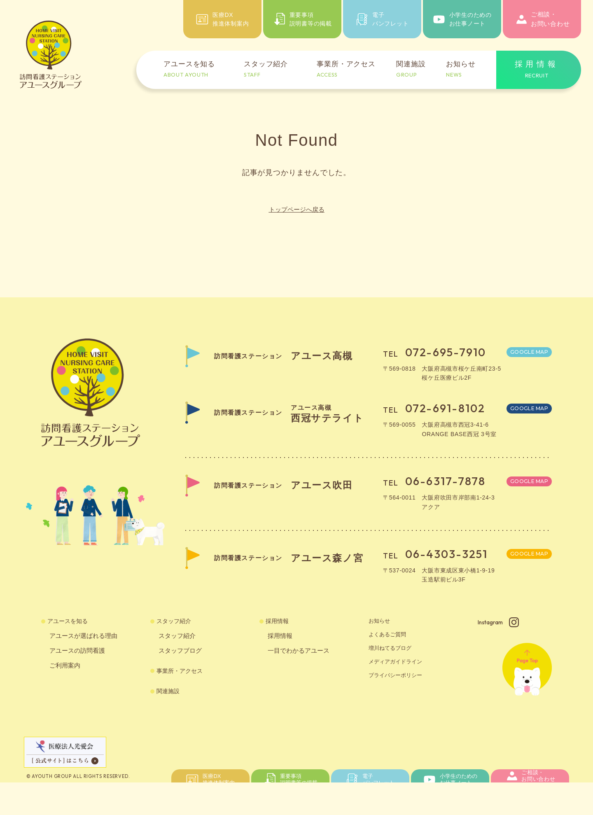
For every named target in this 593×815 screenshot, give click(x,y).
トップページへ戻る (296, 209)
